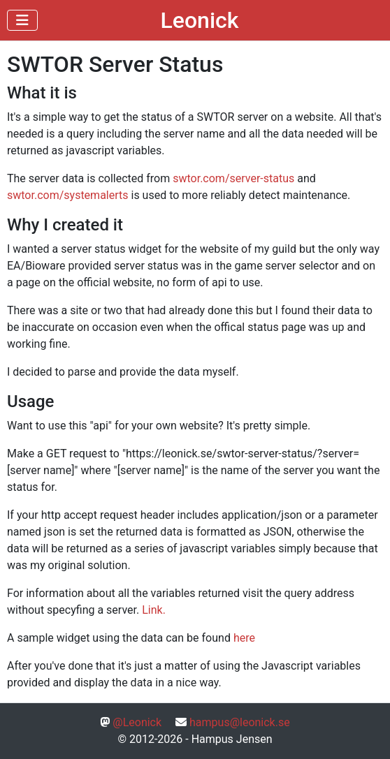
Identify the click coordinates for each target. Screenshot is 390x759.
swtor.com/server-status (233, 178)
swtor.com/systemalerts (68, 195)
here (244, 637)
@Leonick (137, 722)
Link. (154, 610)
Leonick (200, 20)
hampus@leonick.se (239, 722)
